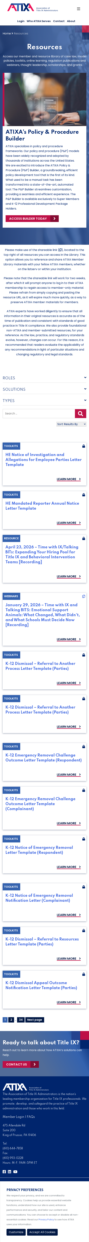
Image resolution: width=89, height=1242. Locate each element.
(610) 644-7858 (13, 1148)
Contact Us (16, 1064)
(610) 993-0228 (13, 1158)
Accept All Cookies (42, 1232)
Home (7, 33)
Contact (59, 21)
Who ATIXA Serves (39, 21)
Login (20, 21)
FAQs (31, 1117)
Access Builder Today (28, 218)
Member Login (13, 1117)
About (71, 21)
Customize (16, 1232)
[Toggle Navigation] (79, 9)
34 (22, 1020)
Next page (34, 1020)
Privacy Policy (46, 1219)
